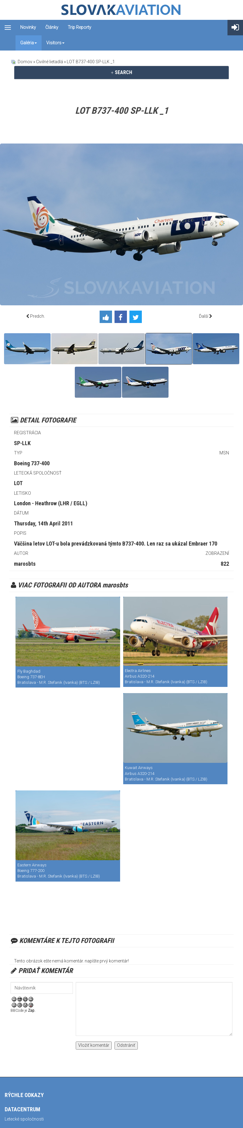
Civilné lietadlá (49, 61)
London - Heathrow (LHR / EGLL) (50, 503)
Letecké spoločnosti (24, 1119)
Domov (25, 61)
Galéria (28, 42)
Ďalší (203, 316)
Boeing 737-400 (32, 463)
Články (51, 27)
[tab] (121, 72)
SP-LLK (22, 443)
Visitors (55, 42)
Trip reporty (79, 27)
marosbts (25, 563)
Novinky (28, 27)
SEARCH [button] (121, 72)
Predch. (37, 316)
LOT (18, 483)
